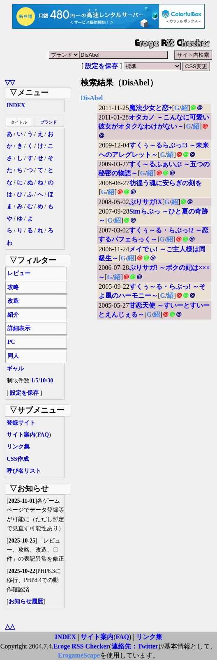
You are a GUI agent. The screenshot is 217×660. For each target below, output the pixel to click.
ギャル (15, 369)
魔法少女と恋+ (150, 107)
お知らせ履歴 (26, 601)
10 (43, 380)
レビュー (18, 273)
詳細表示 (18, 328)
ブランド (48, 122)
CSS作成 (18, 459)
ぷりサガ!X (145, 201)
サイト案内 (21, 435)
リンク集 (18, 447)
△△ (10, 626)
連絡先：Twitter (134, 646)
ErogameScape (79, 655)
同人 (13, 356)
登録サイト (21, 423)
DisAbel (92, 97)
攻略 (13, 287)
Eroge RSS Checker (81, 646)
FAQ (43, 435)
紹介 (13, 315)
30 (50, 380)
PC (11, 342)
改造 (13, 301)
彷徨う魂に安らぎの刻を (165, 182)
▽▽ (10, 82)
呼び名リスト (24, 471)
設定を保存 (101, 65)
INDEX (16, 105)
